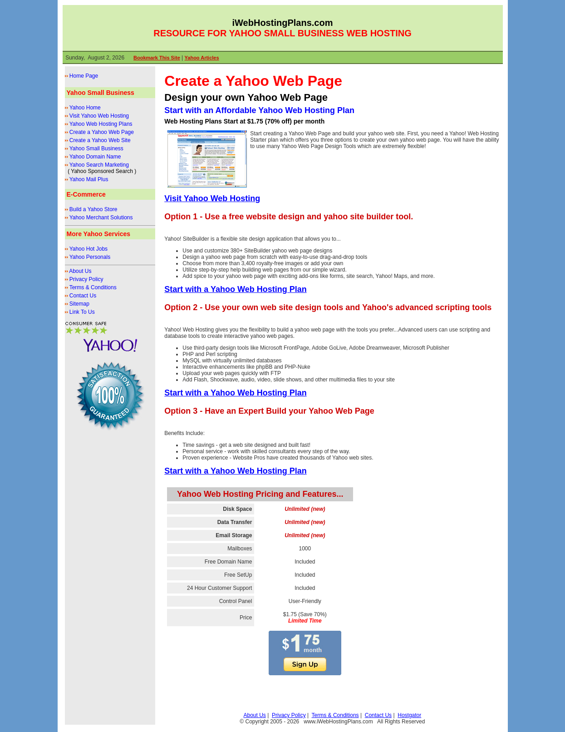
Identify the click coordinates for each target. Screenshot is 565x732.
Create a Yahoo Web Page (101, 132)
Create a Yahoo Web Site (100, 140)
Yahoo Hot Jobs (88, 249)
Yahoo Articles (202, 57)
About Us (80, 271)
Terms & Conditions (93, 287)
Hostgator (409, 715)
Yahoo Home (85, 107)
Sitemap (79, 304)
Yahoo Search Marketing (99, 165)
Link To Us (82, 312)
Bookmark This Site (156, 57)
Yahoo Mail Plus (88, 179)
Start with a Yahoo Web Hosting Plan (235, 289)
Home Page (83, 76)
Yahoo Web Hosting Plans (101, 124)
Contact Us (82, 295)
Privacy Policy (86, 279)
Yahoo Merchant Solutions (101, 217)
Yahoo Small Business (96, 148)
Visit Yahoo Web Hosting (99, 116)
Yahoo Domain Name (95, 156)
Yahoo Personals (90, 257)
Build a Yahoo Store (93, 209)
